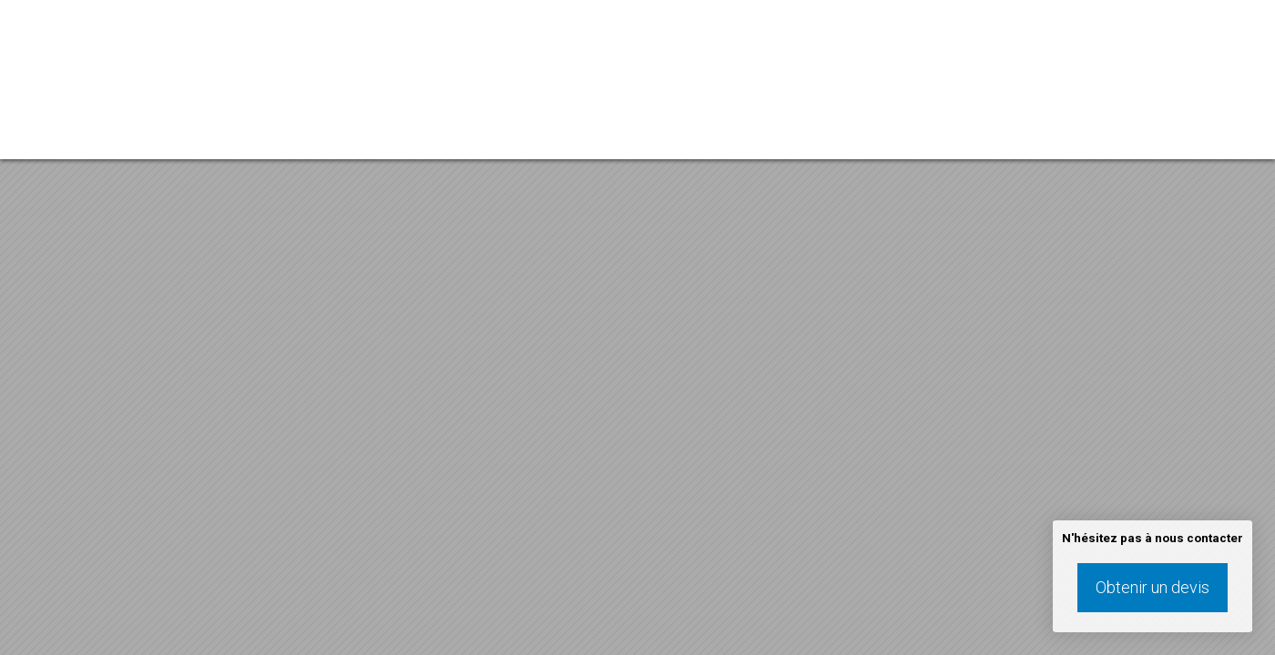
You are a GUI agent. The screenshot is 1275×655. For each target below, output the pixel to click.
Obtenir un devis (1152, 587)
